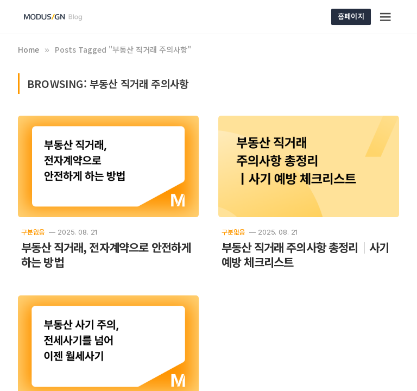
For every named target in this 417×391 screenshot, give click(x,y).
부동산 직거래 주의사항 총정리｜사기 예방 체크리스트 (305, 255)
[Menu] (386, 17)
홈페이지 (351, 16)
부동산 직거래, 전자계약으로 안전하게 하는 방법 (106, 255)
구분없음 (33, 231)
